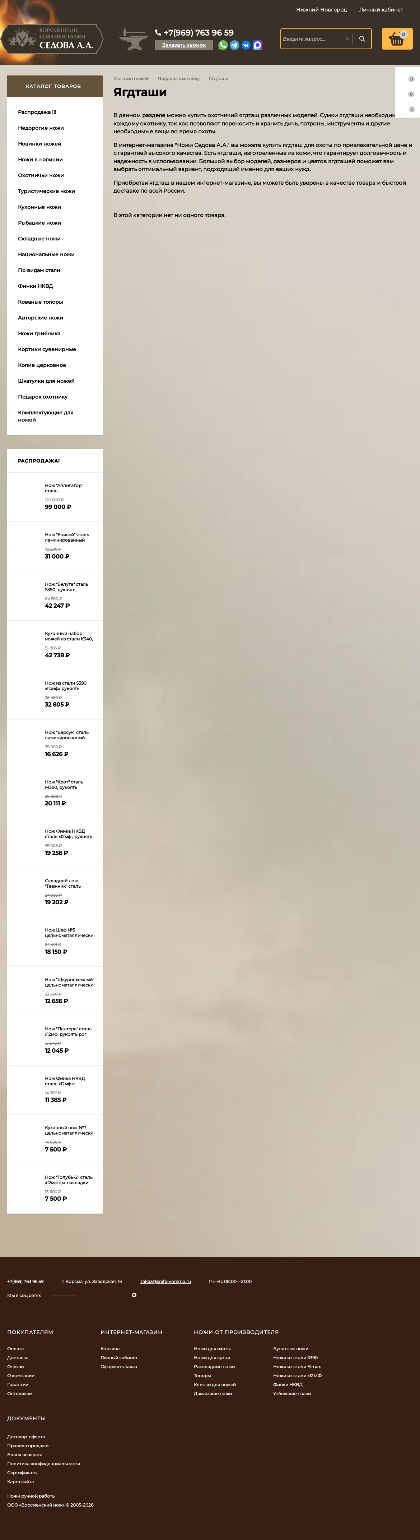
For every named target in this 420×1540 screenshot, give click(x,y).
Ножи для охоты (212, 1348)
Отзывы (15, 1366)
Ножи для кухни (212, 1357)
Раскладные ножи (214, 1366)
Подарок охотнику (179, 78)
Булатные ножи (290, 1348)
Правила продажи (27, 1445)
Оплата (15, 1348)
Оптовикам (19, 1393)
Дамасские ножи (213, 1393)
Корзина (110, 1348)
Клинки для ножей (215, 1384)
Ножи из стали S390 (295, 1357)
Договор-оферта (26, 1436)
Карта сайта (20, 1481)
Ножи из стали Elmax (297, 1366)
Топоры (202, 1375)
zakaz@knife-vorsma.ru (165, 1281)
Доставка (17, 1357)
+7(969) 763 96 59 (199, 33)
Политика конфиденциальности (43, 1463)
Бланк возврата (24, 1454)
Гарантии (17, 1384)
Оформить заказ (119, 1366)
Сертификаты (22, 1472)
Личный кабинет (119, 1357)
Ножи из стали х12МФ (297, 1375)
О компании (20, 1375)
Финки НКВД (288, 1384)
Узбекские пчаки (292, 1393)
